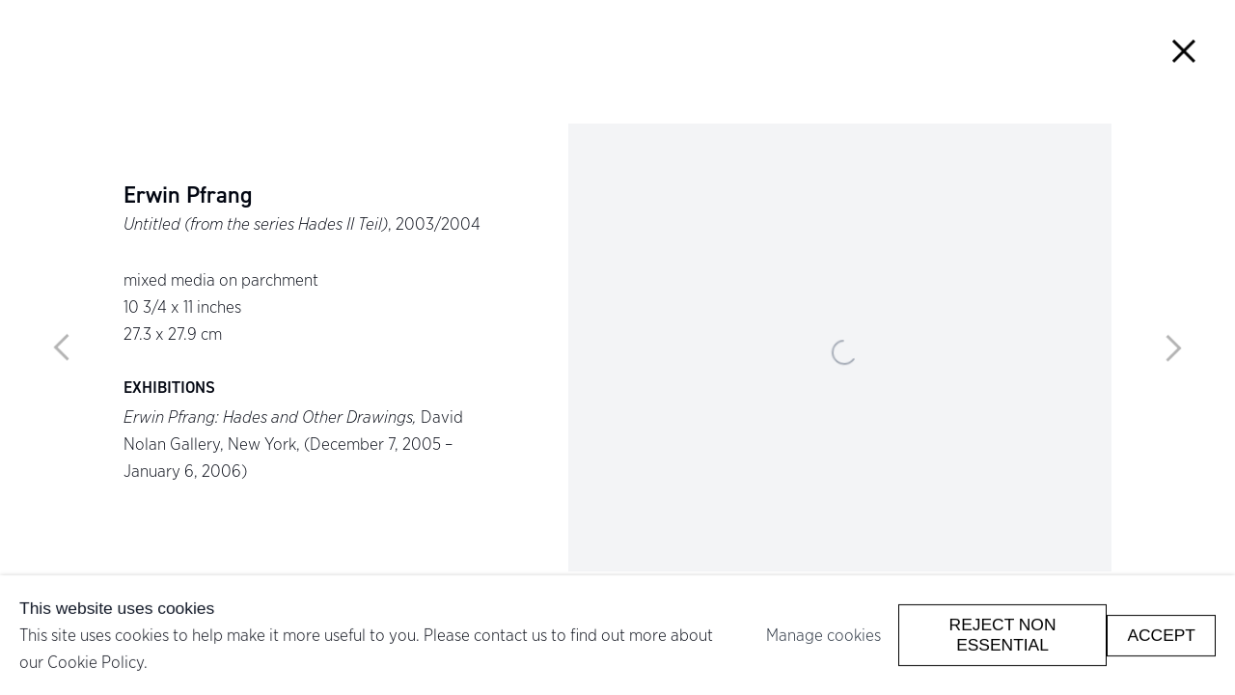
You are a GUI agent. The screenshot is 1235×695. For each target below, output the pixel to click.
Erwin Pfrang (188, 195)
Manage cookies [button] (823, 635)
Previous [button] (62, 347)
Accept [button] (1161, 634)
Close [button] (1184, 51)
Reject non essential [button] (1003, 634)
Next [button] (1173, 347)
